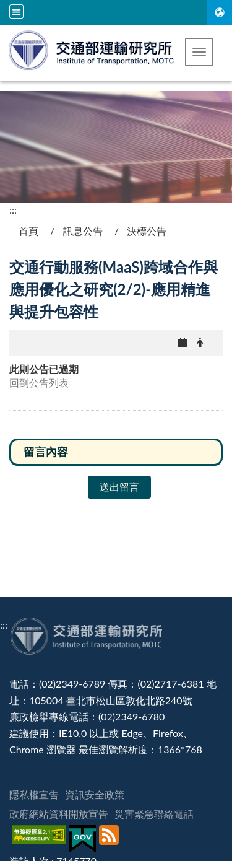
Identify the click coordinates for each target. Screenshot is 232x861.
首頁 (28, 231)
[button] (199, 52)
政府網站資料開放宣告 (58, 813)
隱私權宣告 (34, 794)
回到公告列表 (39, 382)
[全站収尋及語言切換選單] (16, 11)
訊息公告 (83, 231)
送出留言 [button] (119, 486)
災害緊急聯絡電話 (154, 813)
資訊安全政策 (94, 794)
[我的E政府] (84, 839)
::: (13, 210)
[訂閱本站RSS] (110, 839)
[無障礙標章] (40, 839)
